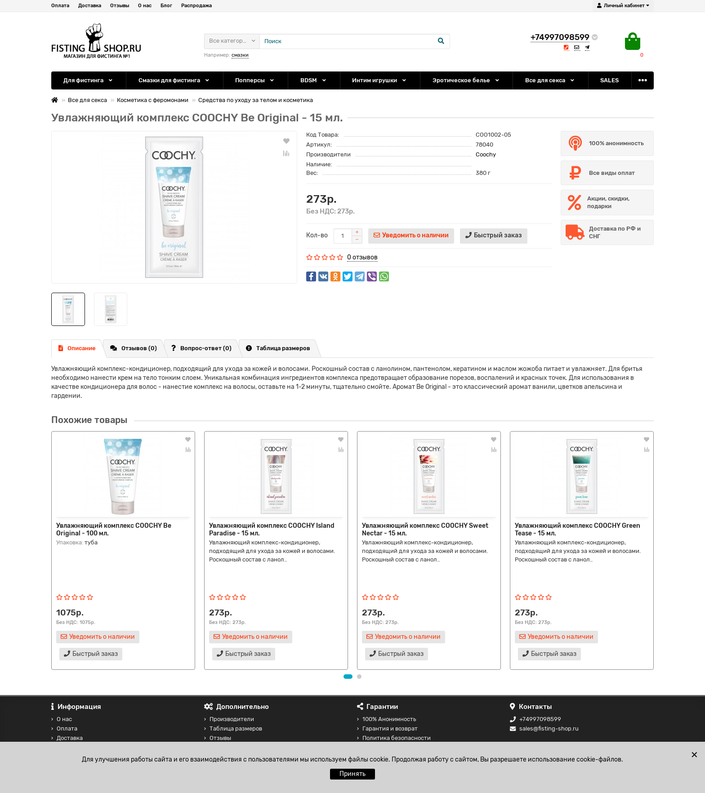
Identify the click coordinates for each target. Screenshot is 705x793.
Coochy (486, 154)
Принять (352, 774)
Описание (77, 348)
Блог (166, 6)
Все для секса (550, 80)
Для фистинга (88, 80)
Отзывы (119, 6)
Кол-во (317, 235)
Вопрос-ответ (201, 348)
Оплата (60, 6)
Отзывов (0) (133, 348)
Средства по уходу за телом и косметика (255, 100)
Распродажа (196, 6)
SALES (609, 80)
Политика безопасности (394, 738)
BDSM (313, 80)
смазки (240, 55)
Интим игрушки (379, 80)
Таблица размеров (278, 348)
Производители (229, 719)
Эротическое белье (466, 80)
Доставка (89, 6)
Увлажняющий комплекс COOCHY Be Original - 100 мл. (113, 529)
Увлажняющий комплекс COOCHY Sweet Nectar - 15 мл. (425, 529)
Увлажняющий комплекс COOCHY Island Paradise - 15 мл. (272, 529)
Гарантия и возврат (387, 728)
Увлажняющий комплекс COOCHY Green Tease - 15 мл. (577, 529)
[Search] (354, 41)
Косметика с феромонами (152, 100)
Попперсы (255, 80)
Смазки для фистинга (174, 80)
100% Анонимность (386, 719)
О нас (145, 6)
